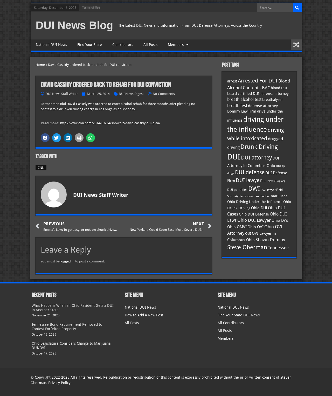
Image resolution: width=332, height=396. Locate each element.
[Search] (297, 7)
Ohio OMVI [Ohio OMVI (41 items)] (237, 227)
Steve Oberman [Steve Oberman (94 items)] (247, 247)
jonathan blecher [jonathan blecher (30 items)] (258, 196)
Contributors (122, 45)
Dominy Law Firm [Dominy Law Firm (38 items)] (241, 111)
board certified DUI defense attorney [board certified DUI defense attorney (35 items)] (258, 94)
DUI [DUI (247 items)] (233, 156)
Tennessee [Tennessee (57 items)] (278, 247)
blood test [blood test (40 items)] (279, 88)
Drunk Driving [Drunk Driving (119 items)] (259, 146)
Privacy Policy (59, 383)
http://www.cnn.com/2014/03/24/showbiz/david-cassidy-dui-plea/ (110, 123)
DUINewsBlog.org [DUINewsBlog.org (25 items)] (273, 181)
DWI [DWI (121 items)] (254, 188)
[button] (45, 137)
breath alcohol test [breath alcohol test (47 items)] (244, 99)
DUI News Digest (131, 94)
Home (40, 65)
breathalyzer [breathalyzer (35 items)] (272, 100)
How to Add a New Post (144, 315)
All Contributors (231, 323)
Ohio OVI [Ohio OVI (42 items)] (255, 227)
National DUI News (51, 45)
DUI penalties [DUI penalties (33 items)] (237, 190)
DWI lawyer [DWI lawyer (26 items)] (268, 190)
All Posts (150, 45)
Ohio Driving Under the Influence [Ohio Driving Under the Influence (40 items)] (254, 202)
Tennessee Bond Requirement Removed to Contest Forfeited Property (67, 326)
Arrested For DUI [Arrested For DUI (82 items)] (258, 81)
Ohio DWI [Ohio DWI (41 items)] (280, 220)
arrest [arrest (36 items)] (232, 81)
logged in (67, 261)
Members (178, 44)
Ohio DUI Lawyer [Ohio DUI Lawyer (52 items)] (254, 220)
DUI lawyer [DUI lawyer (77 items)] (249, 180)
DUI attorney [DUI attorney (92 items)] (256, 157)
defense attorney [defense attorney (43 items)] (263, 105)
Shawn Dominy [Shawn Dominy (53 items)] (270, 239)
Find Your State (89, 45)
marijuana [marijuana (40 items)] (279, 196)
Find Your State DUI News (239, 315)
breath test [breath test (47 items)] (237, 105)
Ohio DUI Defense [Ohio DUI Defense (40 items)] (254, 214)
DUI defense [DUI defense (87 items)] (250, 172)
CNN (41, 168)
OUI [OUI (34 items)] (248, 233)
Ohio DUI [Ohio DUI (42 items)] (259, 208)
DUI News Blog (74, 25)
